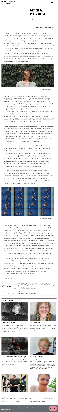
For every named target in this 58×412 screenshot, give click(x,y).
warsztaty (23, 298)
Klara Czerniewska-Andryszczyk (13, 362)
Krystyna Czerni (36, 328)
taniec (19, 298)
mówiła (13, 58)
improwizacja (29, 298)
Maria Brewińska (36, 362)
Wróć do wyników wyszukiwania (45, 27)
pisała (6, 143)
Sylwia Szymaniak (8, 328)
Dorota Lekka (35, 399)
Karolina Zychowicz (8, 399)
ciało (34, 298)
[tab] (52, 2)
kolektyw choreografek (25, 236)
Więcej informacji (6, 409)
